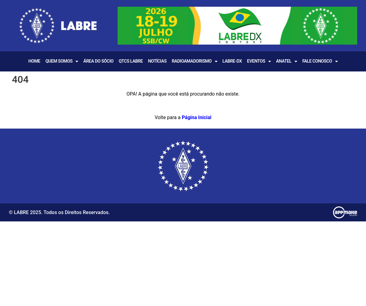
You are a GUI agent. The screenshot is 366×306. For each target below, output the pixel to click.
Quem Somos (62, 61)
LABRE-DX (232, 61)
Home (34, 61)
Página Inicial (196, 117)
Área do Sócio (98, 61)
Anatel (286, 61)
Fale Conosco (320, 61)
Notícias (157, 61)
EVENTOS (259, 61)
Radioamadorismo (194, 61)
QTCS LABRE (131, 61)
